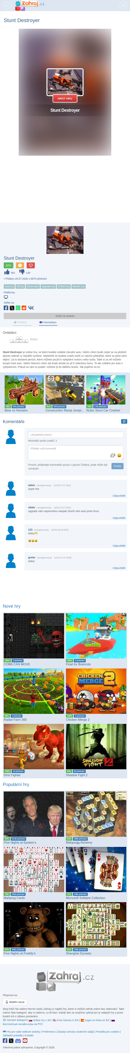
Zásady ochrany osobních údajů (75, 1031)
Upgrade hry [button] (48, 286)
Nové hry (12, 606)
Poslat (117, 466)
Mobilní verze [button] (15, 1002)
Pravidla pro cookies (107, 1031)
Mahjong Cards (14, 898)
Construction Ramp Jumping (65, 410)
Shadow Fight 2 (77, 775)
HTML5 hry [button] (64, 286)
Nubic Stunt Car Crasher (103, 410)
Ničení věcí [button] (33, 286)
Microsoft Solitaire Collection (85, 898)
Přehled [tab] (20, 322)
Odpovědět (119, 495)
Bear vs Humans (16, 410)
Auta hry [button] (9, 286)
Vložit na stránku (65, 315)
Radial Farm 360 (15, 719)
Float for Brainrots (78, 664)
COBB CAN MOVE (17, 664)
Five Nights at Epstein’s (20, 842)
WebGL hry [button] (79, 286)
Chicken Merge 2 (77, 719)
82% (8, 265)
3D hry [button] (20, 286)
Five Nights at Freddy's (20, 953)
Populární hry (16, 784)
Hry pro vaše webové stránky (22, 1031)
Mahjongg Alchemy (79, 842)
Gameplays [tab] (47, 322)
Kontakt (29, 1035)
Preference (49, 1031)
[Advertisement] (65, 193)
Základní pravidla (13, 1035)
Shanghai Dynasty (78, 953)
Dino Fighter (12, 775)
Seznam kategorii (15, 1020)
